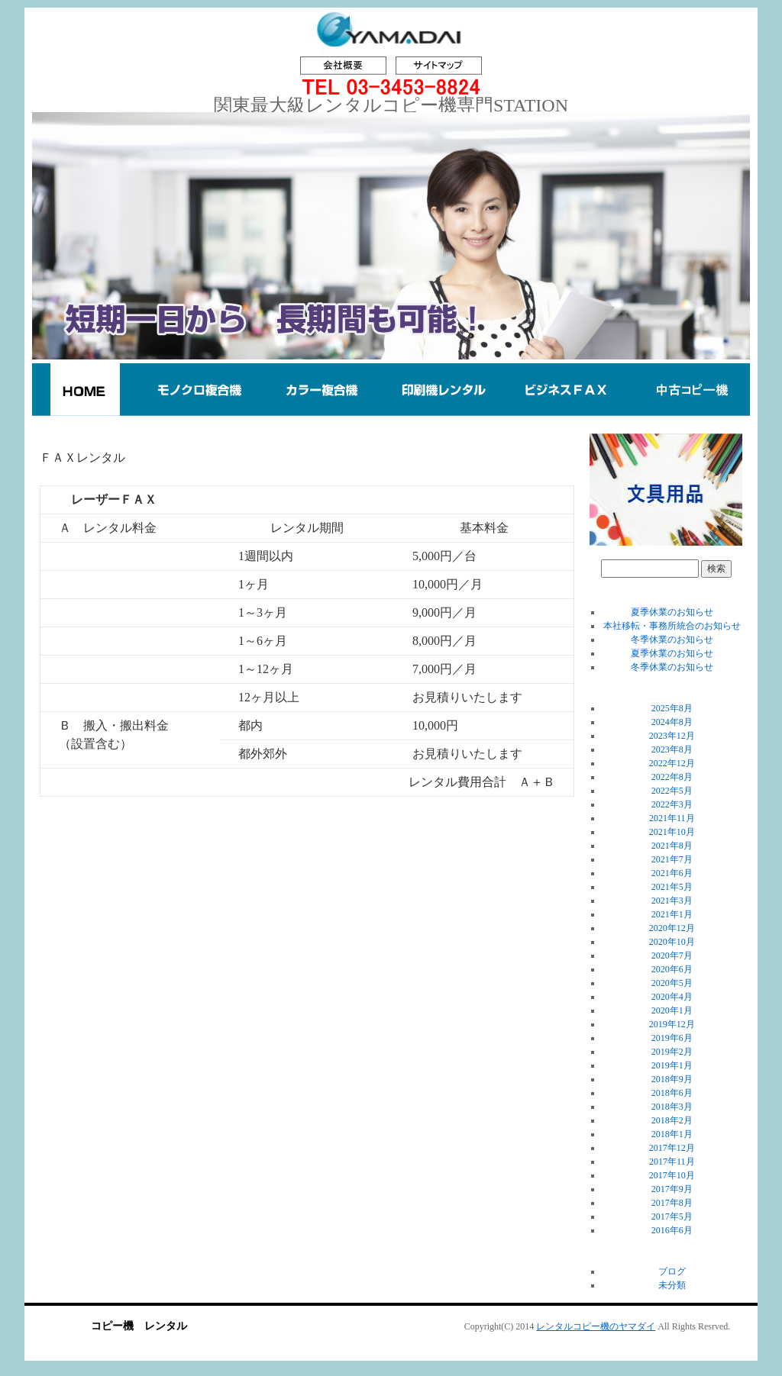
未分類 (672, 1285)
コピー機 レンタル (139, 1326)
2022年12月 (672, 763)
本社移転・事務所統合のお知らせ (672, 625)
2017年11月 (672, 1161)
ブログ (672, 1271)
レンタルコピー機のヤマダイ (595, 1326)
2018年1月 (672, 1134)
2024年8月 (672, 722)
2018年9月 (672, 1079)
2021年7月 (672, 859)
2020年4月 (672, 996)
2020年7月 (672, 955)
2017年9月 (672, 1189)
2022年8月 (672, 777)
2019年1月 (672, 1065)
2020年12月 (672, 928)
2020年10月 (672, 941)
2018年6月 (672, 1093)
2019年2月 (672, 1051)
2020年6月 (672, 969)
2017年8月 (672, 1202)
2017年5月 (672, 1216)
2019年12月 (672, 1024)
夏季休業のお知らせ (672, 612)
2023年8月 (672, 749)
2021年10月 (672, 832)
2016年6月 (672, 1230)
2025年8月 (672, 708)
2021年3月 (672, 900)
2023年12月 (672, 735)
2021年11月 (672, 818)
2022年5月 (672, 790)
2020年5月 (672, 983)
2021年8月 (672, 845)
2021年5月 (672, 886)
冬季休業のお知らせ (672, 639)
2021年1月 (672, 914)
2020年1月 (672, 1010)
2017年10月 (672, 1175)
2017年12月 (672, 1147)
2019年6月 (672, 1038)
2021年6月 (672, 873)
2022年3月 (672, 804)
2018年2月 (672, 1120)
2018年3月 (672, 1106)
